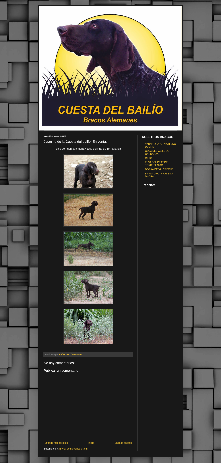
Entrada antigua (123, 443)
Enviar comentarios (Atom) (73, 448)
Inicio (91, 443)
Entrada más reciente (56, 443)
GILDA (148, 158)
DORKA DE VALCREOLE (159, 169)
